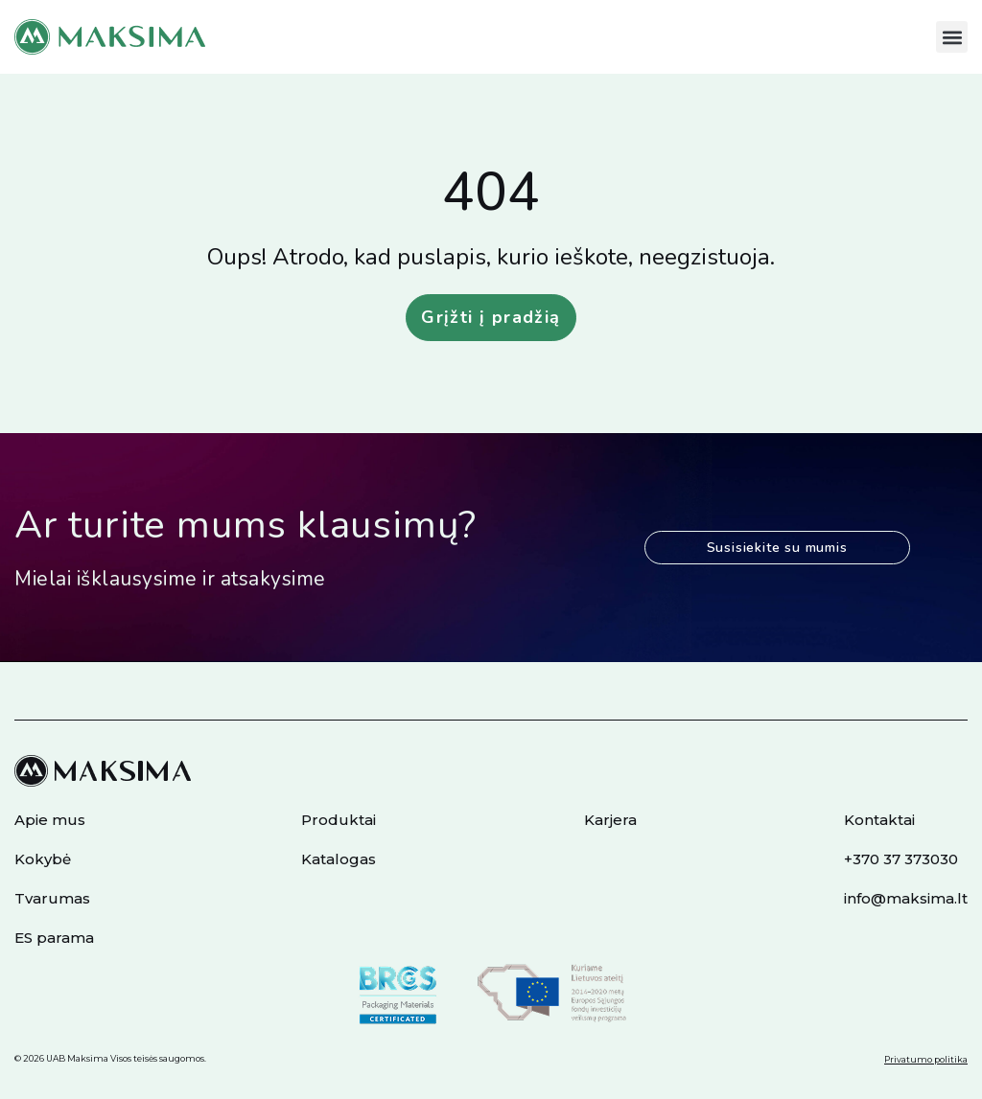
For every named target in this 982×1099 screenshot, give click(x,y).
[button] (952, 37)
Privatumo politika (926, 1059)
